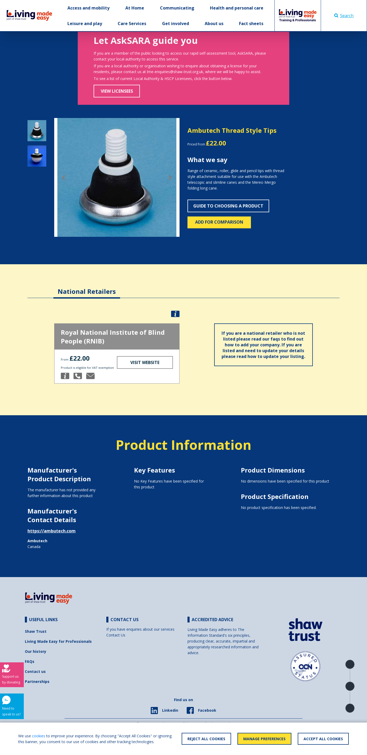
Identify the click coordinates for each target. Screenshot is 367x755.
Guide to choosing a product (228, 206)
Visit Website (144, 362)
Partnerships (37, 681)
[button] (63, 177)
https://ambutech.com (51, 531)
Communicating (177, 8)
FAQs (29, 661)
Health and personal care (236, 8)
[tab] (86, 287)
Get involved (175, 23)
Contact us (35, 671)
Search (344, 15)
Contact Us (115, 635)
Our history (35, 651)
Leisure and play (84, 23)
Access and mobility (88, 8)
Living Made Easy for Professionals (58, 641)
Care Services (132, 23)
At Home (134, 8)
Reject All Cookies (206, 738)
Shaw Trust (36, 631)
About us (214, 23)
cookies (38, 735)
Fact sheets (251, 23)
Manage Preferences (264, 738)
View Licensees (117, 91)
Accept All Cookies (323, 738)
